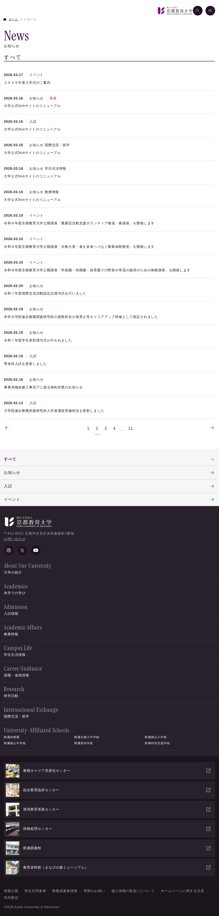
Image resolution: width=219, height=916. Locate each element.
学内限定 (11, 898)
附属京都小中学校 (86, 737)
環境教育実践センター (108, 809)
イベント (109, 499)
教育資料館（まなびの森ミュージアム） (108, 867)
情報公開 (11, 891)
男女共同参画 (35, 891)
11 (130, 428)
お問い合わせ (15, 539)
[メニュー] (210, 10)
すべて (109, 459)
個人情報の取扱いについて (133, 891)
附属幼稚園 (12, 737)
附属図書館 (108, 848)
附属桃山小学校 (156, 737)
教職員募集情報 (65, 891)
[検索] (198, 10)
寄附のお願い (94, 891)
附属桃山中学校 (15, 743)
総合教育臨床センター (108, 790)
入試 (109, 486)
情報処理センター (108, 829)
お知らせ (109, 473)
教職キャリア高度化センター (108, 771)
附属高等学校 (83, 743)
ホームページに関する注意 (182, 891)
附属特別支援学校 (157, 743)
